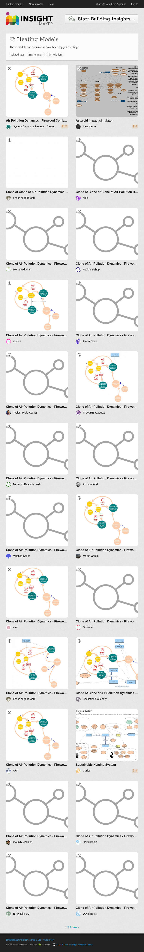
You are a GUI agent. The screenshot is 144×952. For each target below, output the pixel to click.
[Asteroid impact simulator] (107, 97)
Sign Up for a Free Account (111, 4)
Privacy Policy (48, 940)
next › (75, 927)
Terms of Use (35, 940)
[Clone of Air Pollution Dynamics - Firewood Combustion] (37, 240)
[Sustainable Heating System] (107, 741)
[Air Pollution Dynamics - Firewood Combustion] (37, 97)
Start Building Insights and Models (103, 19)
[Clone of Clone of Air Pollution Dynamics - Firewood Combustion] (37, 169)
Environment (35, 54)
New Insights (36, 4)
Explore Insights (14, 4)
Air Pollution (55, 54)
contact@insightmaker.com (17, 940)
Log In (134, 4)
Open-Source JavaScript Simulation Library (75, 945)
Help (51, 4)
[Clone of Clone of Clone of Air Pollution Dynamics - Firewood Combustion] (107, 169)
